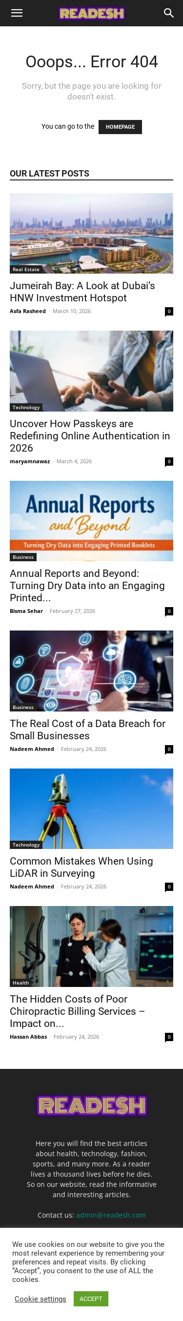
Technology (26, 407)
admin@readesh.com (111, 1215)
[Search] (169, 13)
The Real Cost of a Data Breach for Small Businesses (87, 730)
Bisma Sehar (26, 610)
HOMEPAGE (120, 127)
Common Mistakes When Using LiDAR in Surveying (81, 867)
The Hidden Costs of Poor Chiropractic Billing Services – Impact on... (77, 1011)
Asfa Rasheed (28, 311)
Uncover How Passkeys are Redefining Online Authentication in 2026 (90, 436)
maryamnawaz (30, 461)
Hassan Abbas (28, 1036)
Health (21, 982)
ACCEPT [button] (91, 1298)
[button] (16, 13)
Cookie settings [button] (40, 1299)
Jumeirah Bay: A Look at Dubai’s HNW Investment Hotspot (82, 292)
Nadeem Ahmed (32, 748)
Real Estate (26, 269)
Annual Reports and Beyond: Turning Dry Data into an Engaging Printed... (87, 586)
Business (23, 556)
